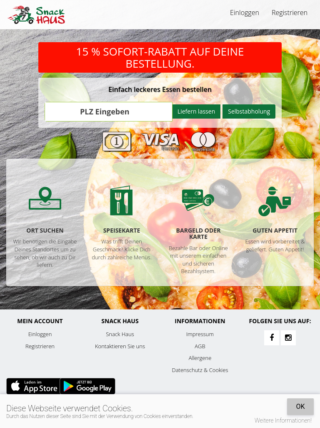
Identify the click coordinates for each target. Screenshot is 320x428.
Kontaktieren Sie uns (120, 346)
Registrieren (290, 12)
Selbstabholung (249, 111)
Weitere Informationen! (283, 420)
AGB (200, 346)
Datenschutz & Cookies (200, 370)
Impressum (200, 334)
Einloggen (244, 12)
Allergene (200, 358)
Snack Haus (120, 334)
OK (300, 406)
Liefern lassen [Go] (196, 111)
